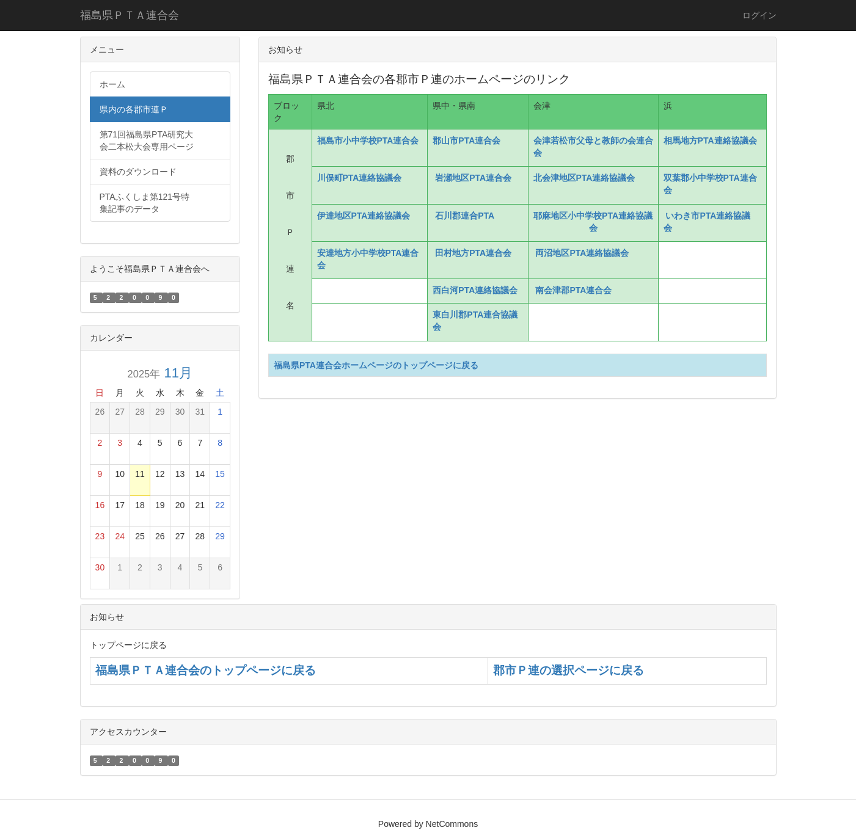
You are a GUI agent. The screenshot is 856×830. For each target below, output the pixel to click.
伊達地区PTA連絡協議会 (364, 215)
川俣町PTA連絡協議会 (362, 178)
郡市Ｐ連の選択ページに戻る (568, 670)
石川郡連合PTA (464, 215)
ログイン (759, 15)
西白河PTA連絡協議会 (476, 290)
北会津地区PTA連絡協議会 (585, 178)
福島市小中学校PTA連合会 (368, 140)
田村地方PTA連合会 (473, 253)
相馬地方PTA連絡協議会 (710, 140)
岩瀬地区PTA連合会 (473, 178)
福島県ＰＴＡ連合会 (129, 15)
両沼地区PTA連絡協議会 (582, 253)
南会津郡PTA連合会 (574, 290)
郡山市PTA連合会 (466, 140)
